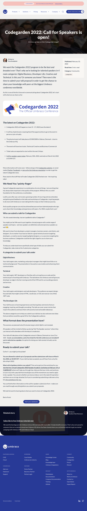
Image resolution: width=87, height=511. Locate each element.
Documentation (50, 476)
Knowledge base (50, 462)
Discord (69, 465)
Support (5, 474)
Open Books (70, 481)
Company (53, 11)
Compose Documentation (53, 479)
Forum (69, 462)
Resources (42, 11)
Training (48, 481)
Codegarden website (45, 168)
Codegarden (70, 460)
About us (69, 474)
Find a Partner (28, 469)
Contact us (70, 479)
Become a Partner (29, 471)
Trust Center (17, 501)
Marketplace (49, 474)
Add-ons (5, 469)
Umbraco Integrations (52, 465)
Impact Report (71, 484)
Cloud (5, 460)
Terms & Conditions (7, 501)
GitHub (48, 484)
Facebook (16, 170)
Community (75, 71)
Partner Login (28, 474)
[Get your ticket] (59, 3)
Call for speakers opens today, (16, 156)
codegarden (69, 74)
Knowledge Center (51, 457)
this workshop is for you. (13, 380)
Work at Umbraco (72, 476)
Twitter (10, 170)
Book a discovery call (76, 11)
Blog (47, 460)
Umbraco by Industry (30, 460)
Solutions (24, 11)
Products (13, 11)
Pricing (33, 11)
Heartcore (6, 471)
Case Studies (28, 457)
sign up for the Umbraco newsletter (33, 170)
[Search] (63, 12)
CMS (4, 457)
